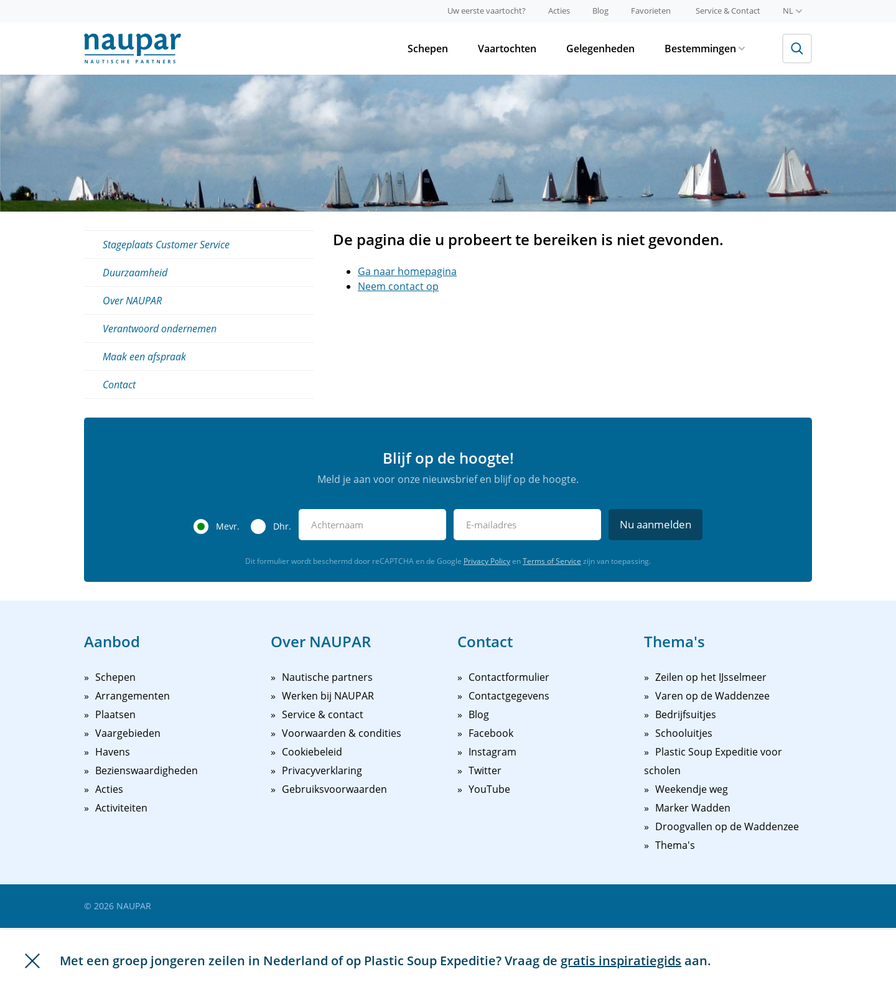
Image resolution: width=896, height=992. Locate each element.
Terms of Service (552, 561)
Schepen (428, 48)
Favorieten (651, 10)
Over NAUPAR (132, 300)
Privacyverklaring (322, 770)
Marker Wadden (692, 808)
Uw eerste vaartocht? (486, 10)
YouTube (489, 789)
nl (792, 10)
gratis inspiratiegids (621, 960)
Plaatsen (115, 714)
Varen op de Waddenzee (712, 696)
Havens (112, 752)
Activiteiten (121, 808)
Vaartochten (507, 48)
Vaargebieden (128, 733)
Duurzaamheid (135, 272)
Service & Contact (728, 10)
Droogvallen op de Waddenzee (727, 826)
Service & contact (322, 714)
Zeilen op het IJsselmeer (711, 677)
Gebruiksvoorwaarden (334, 789)
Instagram (492, 752)
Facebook (491, 733)
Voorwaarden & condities (341, 733)
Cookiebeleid (312, 752)
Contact (119, 384)
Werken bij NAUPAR (328, 696)
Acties (559, 10)
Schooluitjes (683, 733)
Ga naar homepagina (407, 271)
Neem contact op (398, 286)
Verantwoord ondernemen (160, 328)
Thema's (675, 845)
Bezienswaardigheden (146, 770)
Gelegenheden (600, 48)
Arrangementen (132, 696)
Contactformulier (509, 677)
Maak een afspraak (144, 356)
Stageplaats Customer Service (166, 244)
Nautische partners (327, 677)
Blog (600, 10)
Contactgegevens (509, 696)
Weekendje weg (691, 789)
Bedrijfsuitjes (685, 714)
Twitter (485, 770)
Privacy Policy (487, 561)
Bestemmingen (705, 48)
